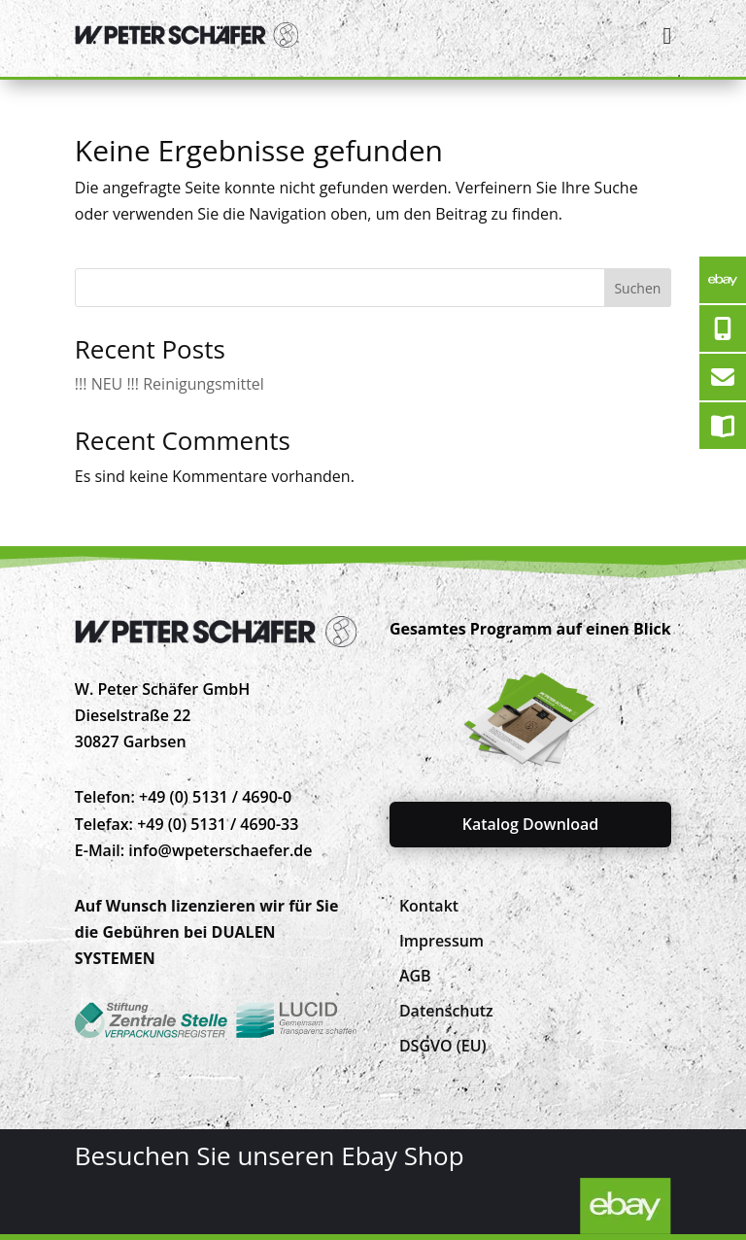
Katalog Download (530, 824)
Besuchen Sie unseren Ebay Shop (269, 1155)
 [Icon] (666, 35)
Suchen (637, 288)
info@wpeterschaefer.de (220, 850)
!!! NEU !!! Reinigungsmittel (169, 384)
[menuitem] (429, 905)
